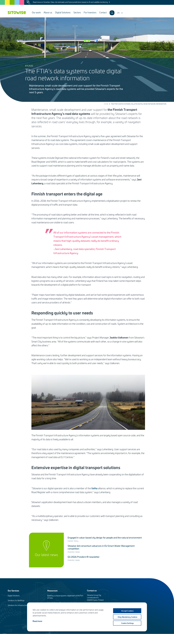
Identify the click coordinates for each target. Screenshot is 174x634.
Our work (36, 12)
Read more (37, 621)
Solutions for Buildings (16, 600)
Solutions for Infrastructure (18, 605)
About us (48, 12)
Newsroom (52, 590)
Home (106, 104)
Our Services (13, 590)
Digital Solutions (63, 12)
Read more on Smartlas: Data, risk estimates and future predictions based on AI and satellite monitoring (70, 2)
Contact (103, 12)
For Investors (90, 12)
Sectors (77, 12)
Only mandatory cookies (127, 617)
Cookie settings (127, 623)
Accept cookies (127, 611)
